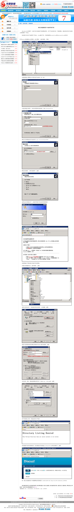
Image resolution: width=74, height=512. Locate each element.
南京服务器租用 (32, 485)
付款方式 (46, 502)
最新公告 (9, 21)
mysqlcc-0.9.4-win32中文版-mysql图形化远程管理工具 (11, 56)
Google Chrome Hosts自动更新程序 (8, 52)
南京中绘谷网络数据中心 (28, 487)
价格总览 (42, 502)
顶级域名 (64, 485)
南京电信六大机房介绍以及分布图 (8, 50)
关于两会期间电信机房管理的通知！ (65, 497)
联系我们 (32, 502)
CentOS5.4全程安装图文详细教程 (7, 54)
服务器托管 (10, 10)
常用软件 (9, 31)
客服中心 (66, 10)
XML (59, 502)
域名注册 (33, 10)
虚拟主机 (26, 10)
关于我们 (60, 10)
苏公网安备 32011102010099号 (59, 506)
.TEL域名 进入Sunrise (5, 48)
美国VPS (39, 10)
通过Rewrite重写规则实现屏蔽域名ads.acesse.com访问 (11, 58)
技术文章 (9, 28)
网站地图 (56, 502)
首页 (21, 23)
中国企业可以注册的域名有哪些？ (8, 60)
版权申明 (51, 502)
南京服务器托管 (25, 485)
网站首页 (3, 10)
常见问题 (37, 502)
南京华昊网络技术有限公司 (45, 504)
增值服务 (46, 10)
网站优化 (69, 485)
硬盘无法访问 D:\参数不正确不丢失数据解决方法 (11, 44)
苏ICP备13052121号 (16, 506)
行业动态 (9, 24)
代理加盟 (53, 10)
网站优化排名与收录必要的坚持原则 (65, 496)
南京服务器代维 (53, 485)
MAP (62, 502)
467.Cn (29, 504)
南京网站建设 (40, 485)
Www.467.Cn (29, 509)
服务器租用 (18, 10)
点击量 (14, 42)
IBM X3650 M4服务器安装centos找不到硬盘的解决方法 (12, 46)
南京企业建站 (46, 485)
